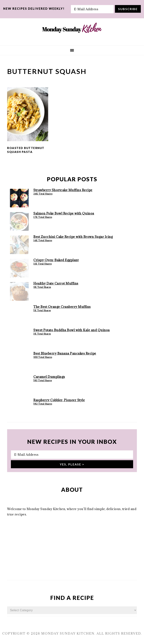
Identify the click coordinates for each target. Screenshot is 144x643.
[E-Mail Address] (92, 9)
